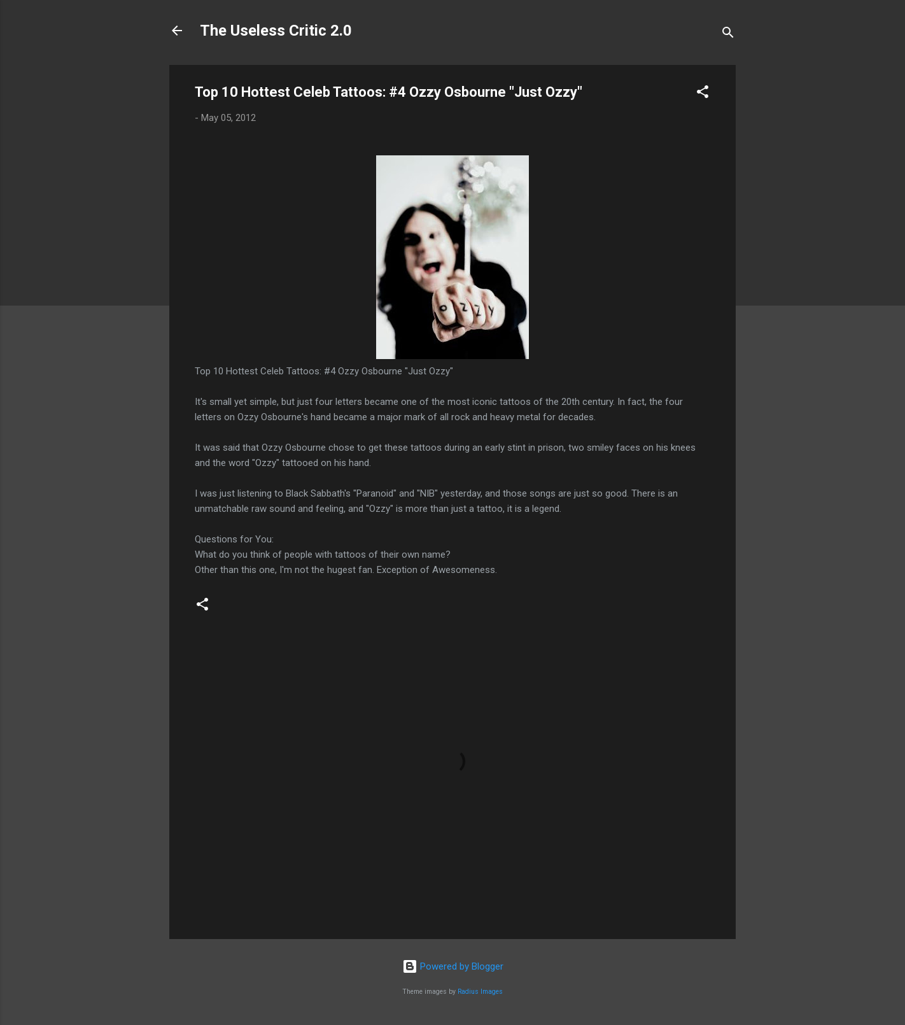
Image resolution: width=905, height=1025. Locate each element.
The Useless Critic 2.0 (276, 30)
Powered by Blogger (452, 966)
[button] (702, 94)
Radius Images (480, 991)
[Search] (728, 34)
